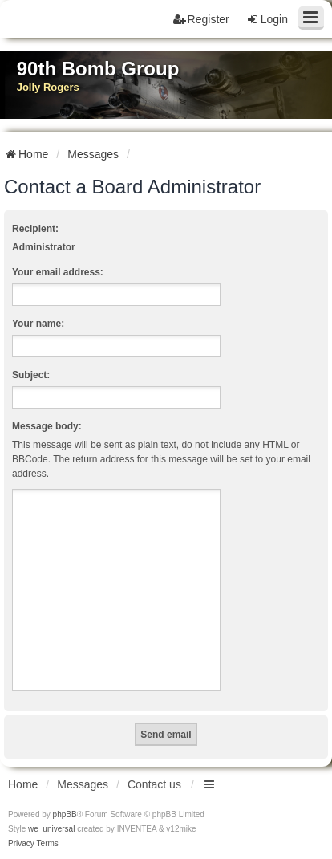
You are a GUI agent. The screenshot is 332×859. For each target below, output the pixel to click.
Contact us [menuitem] (154, 784)
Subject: (31, 375)
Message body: (47, 426)
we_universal (51, 828)
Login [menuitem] (267, 19)
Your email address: (57, 272)
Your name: (38, 323)
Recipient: (35, 228)
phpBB (65, 814)
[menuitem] (21, 844)
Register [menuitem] (201, 19)
